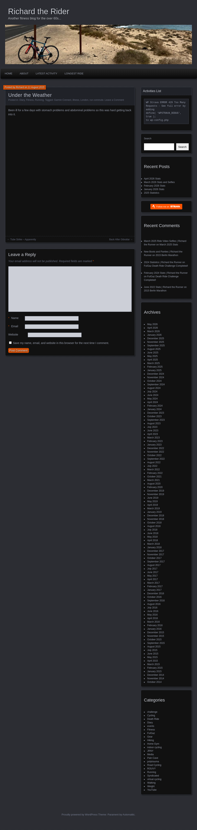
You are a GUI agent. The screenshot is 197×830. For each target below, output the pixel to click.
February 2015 (155, 667)
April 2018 (152, 540)
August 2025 (153, 349)
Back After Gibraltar (119, 239)
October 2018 (154, 522)
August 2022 (153, 462)
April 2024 (152, 402)
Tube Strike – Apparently (23, 239)
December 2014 (155, 675)
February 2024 (155, 405)
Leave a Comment (114, 100)
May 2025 (152, 356)
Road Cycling (154, 765)
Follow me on (168, 206)
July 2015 (152, 650)
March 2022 (153, 469)
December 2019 (155, 490)
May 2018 (152, 536)
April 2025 (152, 359)
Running (39, 100)
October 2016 (154, 597)
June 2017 (152, 572)
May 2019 (152, 501)
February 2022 (155, 473)
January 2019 (154, 512)
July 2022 (152, 466)
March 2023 (153, 437)
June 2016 (152, 611)
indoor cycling (154, 747)
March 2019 (153, 508)
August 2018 (153, 526)
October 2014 (154, 682)
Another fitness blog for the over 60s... (34, 18)
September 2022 (156, 459)
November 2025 (155, 342)
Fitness (30, 100)
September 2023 (156, 420)
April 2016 (152, 618)
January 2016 (154, 629)
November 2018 (155, 519)
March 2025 (153, 363)
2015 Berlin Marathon (167, 255)
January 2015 (154, 671)
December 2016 (155, 593)
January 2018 (154, 547)
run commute (96, 100)
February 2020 (155, 487)
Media (150, 754)
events (150, 726)
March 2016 (153, 621)
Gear (150, 736)
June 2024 (152, 395)
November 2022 (155, 451)
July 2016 (152, 607)
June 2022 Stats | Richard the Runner (163, 287)
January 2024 (154, 409)
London (84, 100)
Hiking (150, 740)
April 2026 (152, 327)
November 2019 (155, 494)
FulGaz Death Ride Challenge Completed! (166, 265)
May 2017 (152, 575)
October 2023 (154, 416)
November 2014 (155, 678)
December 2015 (155, 632)
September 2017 (156, 561)
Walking (151, 782)
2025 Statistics (151, 192)
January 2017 (154, 590)
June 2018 (152, 533)
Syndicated (153, 775)
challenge (152, 712)
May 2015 (152, 657)
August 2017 (153, 565)
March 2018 (153, 544)
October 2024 (154, 381)
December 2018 (155, 515)
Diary (22, 100)
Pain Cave (152, 758)
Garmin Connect (62, 100)
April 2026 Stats (152, 178)
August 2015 (153, 646)
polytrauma (153, 761)
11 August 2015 (36, 87)
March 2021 (153, 480)
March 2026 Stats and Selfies (159, 182)
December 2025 (155, 338)
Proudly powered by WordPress (80, 814)
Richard (20, 87)
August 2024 (153, 388)
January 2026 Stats (154, 189)
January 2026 (154, 335)
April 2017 (152, 579)
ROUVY (151, 768)
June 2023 (152, 430)
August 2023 (153, 423)
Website (13, 334)
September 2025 (156, 345)
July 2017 (152, 568)
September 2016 (156, 600)
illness (76, 100)
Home (8, 73)
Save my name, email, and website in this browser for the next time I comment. (61, 343)
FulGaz (151, 733)
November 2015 (155, 636)
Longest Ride (74, 73)
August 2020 (153, 483)
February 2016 (155, 625)
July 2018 (152, 529)
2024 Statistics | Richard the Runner (163, 262)
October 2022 (154, 455)
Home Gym (153, 743)
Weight (151, 786)
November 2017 (155, 554)
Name (13, 318)
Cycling (151, 715)
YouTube (151, 789)
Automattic (129, 814)
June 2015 (152, 653)
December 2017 (155, 551)
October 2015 (154, 639)
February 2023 (155, 441)
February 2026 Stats (154, 185)
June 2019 (152, 497)
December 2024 (155, 373)
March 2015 (153, 664)
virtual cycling (154, 779)
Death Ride (153, 719)
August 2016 (153, 604)
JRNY (150, 751)
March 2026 (153, 331)
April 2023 (152, 434)
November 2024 (155, 377)
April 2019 (152, 505)
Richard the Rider (38, 11)
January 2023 (154, 444)
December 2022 (155, 448)
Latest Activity (46, 73)
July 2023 (152, 427)
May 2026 (152, 324)
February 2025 (155, 366)
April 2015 (152, 660)
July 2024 (152, 391)
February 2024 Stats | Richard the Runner (166, 273)
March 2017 (153, 582)
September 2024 (156, 384)
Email (13, 326)
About (24, 73)
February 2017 (155, 586)
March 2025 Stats (168, 244)
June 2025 (152, 352)
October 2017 (154, 558)
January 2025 (154, 370)
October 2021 (154, 476)
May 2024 (152, 398)
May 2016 (152, 614)
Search (147, 138)
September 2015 (156, 643)
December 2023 (155, 412)
